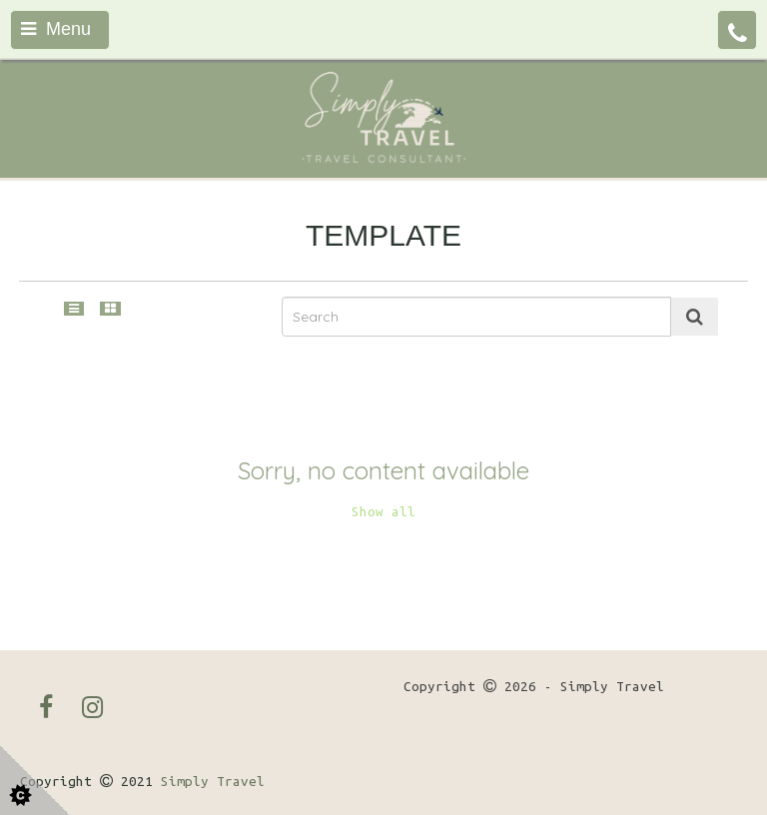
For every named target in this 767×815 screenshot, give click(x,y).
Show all (383, 511)
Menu (56, 29)
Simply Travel (213, 781)
